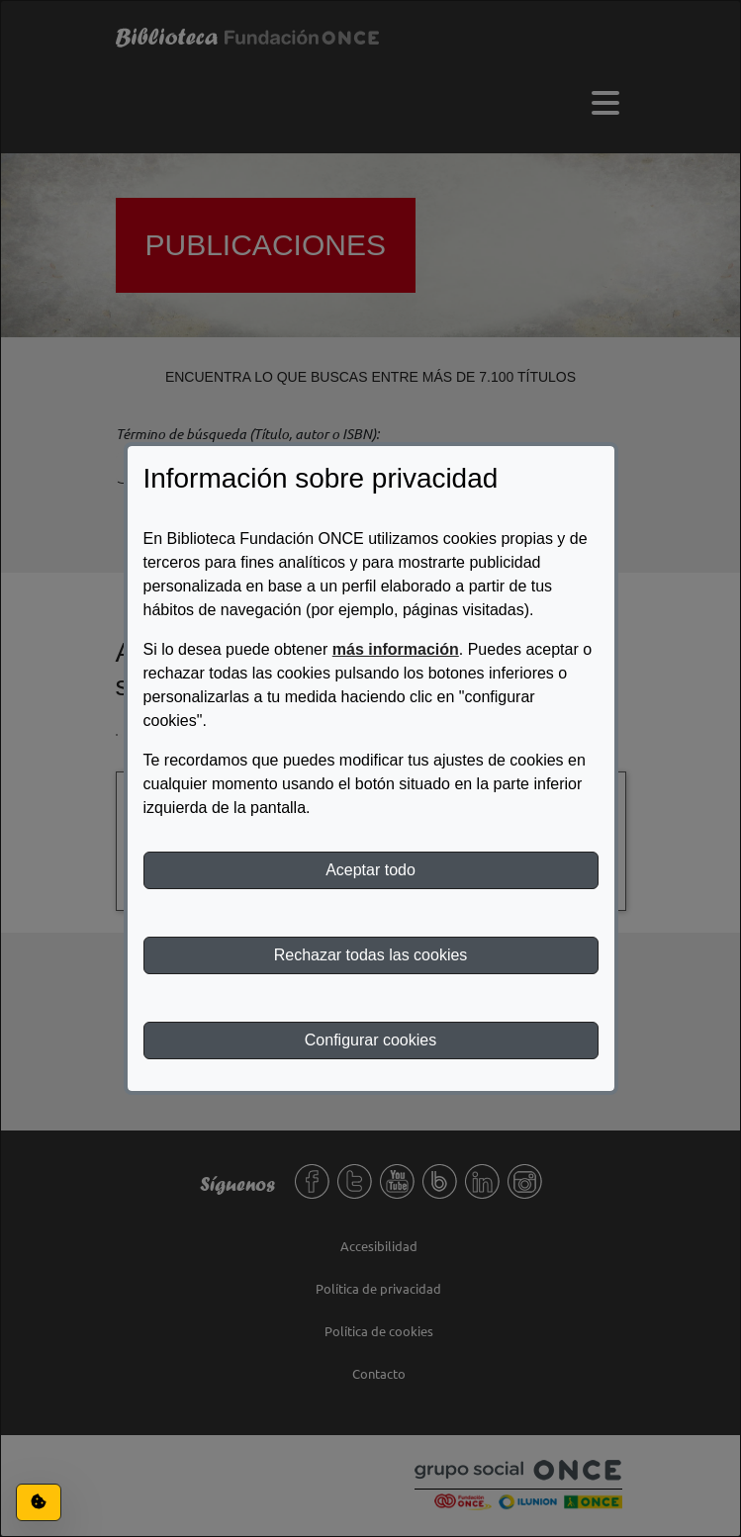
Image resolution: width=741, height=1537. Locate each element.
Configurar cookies (370, 1040)
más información (395, 649)
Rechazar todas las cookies (371, 955)
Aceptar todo (370, 869)
